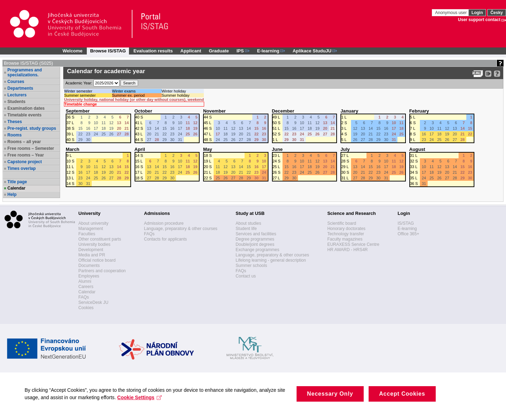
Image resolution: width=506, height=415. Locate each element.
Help (12, 194)
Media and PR (91, 255)
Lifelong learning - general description (271, 260)
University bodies (94, 244)
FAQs (83, 297)
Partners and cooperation (102, 270)
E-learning (407, 228)
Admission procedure (164, 223)
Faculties (86, 233)
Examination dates (26, 108)
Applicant (190, 50)
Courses (15, 81)
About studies (248, 223)
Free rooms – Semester (30, 148)
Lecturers (17, 94)
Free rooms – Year (25, 155)
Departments (20, 88)
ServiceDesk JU (93, 302)
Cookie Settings (139, 404)
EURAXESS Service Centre (353, 244)
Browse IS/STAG (108, 50)
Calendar (16, 188)
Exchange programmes (257, 249)
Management (90, 228)
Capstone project (24, 161)
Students (16, 101)
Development (90, 249)
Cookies (85, 307)
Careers (85, 286)
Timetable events (24, 115)
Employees (88, 276)
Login (477, 12)
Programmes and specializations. (24, 72)
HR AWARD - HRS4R (347, 249)
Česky (497, 12)
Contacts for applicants (165, 239)
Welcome (73, 50)
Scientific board (341, 223)
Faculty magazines (344, 239)
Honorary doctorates (346, 228)
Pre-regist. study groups (31, 128)
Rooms (14, 135)
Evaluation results (153, 50)
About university (93, 223)
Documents (89, 265)
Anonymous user (451, 12)
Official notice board (97, 260)
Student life (246, 228)
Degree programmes (255, 239)
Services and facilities (256, 233)
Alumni (84, 281)
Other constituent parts (99, 239)
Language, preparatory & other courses (181, 228)
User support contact (479, 19)
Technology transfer (345, 233)
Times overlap (21, 168)
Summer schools (251, 265)
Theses (14, 121)
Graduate (219, 50)
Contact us (246, 276)
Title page (17, 181)
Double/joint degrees (255, 244)
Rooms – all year (24, 141)
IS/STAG (405, 223)
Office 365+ (408, 233)
